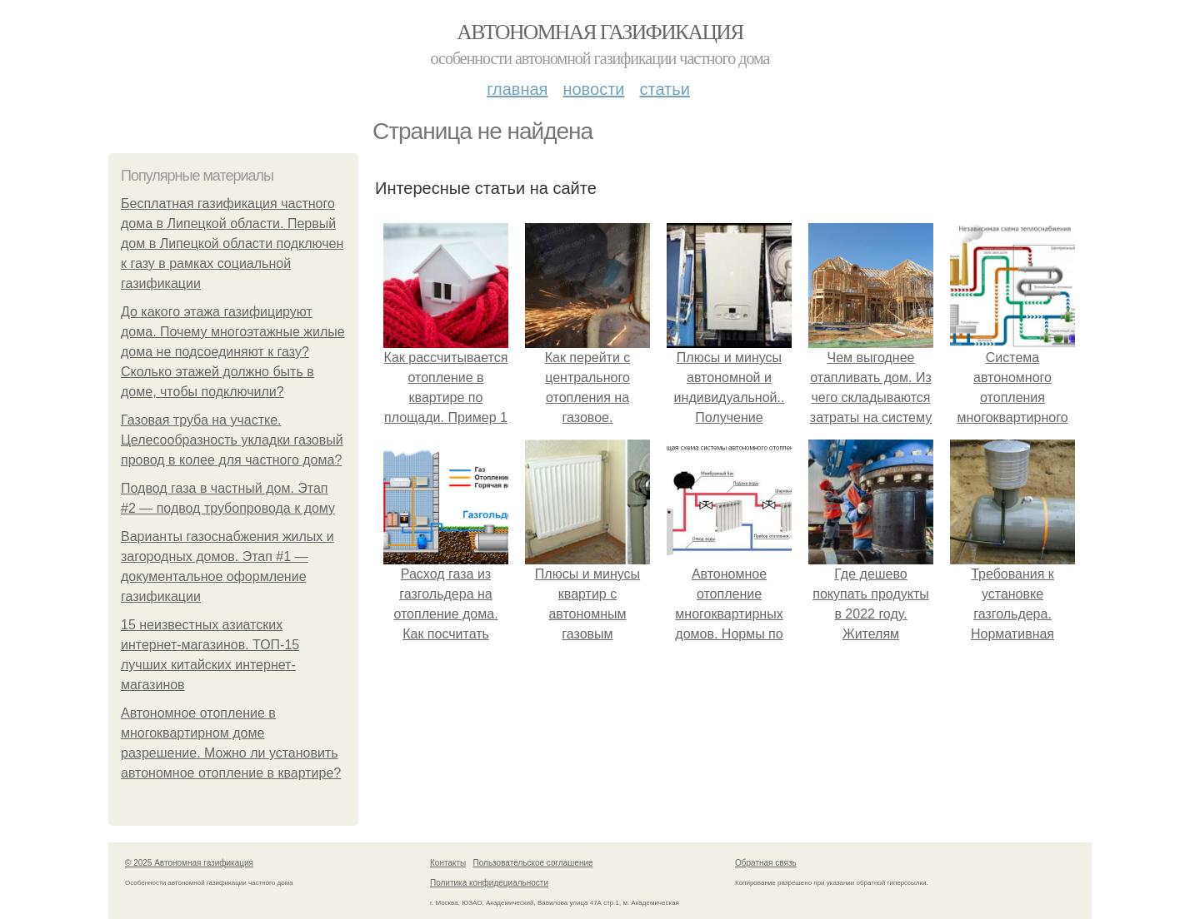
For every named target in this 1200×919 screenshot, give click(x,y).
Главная (517, 89)
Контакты (448, 862)
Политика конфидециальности (489, 882)
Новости (593, 89)
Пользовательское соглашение (533, 862)
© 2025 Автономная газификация (189, 862)
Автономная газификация (599, 32)
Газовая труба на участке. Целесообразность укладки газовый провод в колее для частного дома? (232, 440)
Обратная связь (766, 862)
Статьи (664, 89)
